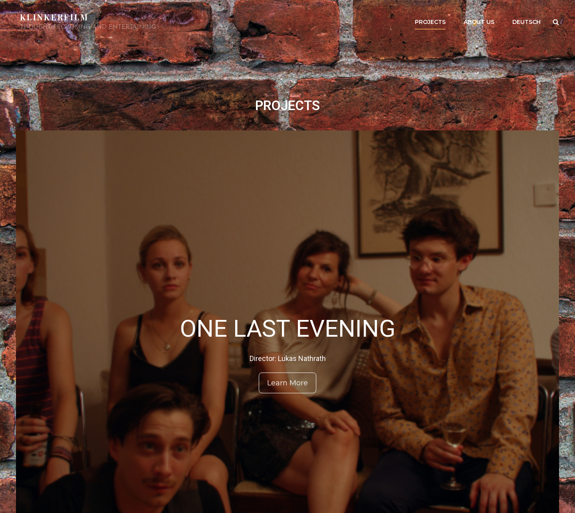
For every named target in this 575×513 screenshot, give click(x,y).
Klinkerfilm (54, 17)
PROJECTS (430, 22)
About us (479, 22)
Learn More (287, 383)
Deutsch (526, 22)
